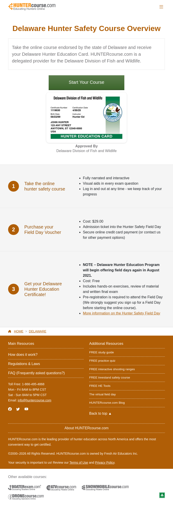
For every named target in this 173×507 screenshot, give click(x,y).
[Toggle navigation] (161, 7)
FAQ (36, 373)
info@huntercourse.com (34, 400)
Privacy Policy (104, 462)
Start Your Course (86, 82)
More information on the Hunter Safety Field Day (121, 313)
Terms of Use (78, 462)
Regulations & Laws (24, 364)
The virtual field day (102, 394)
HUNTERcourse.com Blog (107, 402)
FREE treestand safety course (109, 377)
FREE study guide (101, 352)
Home (18, 331)
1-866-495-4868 (33, 384)
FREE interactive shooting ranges (112, 369)
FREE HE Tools (99, 385)
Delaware (37, 331)
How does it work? (23, 354)
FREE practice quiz (102, 360)
